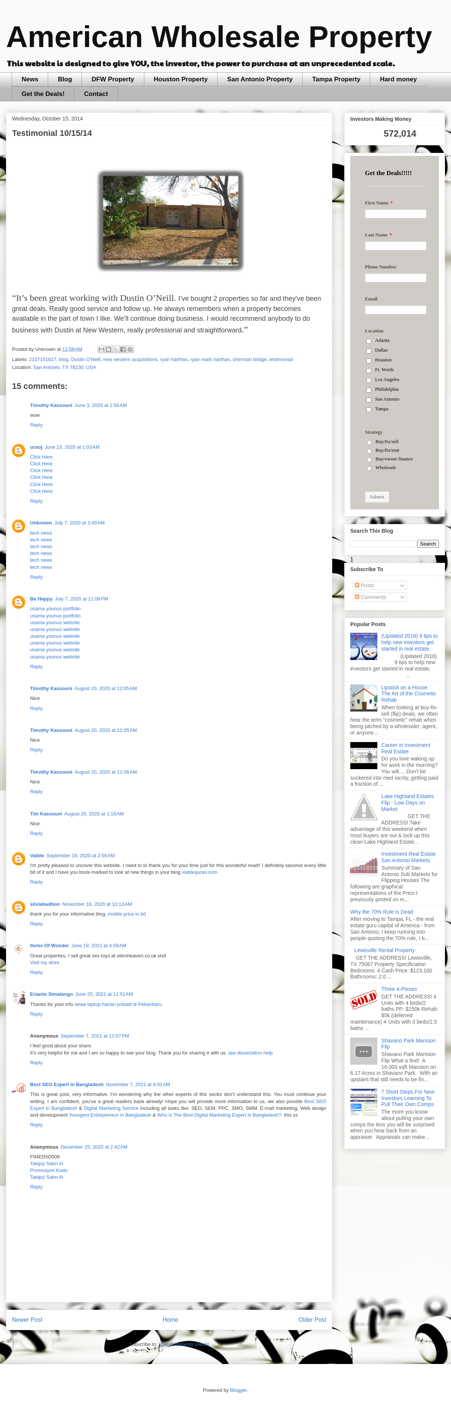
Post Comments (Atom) (184, 1344)
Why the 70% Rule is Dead (381, 912)
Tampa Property (336, 79)
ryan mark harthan (210, 359)
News (30, 79)
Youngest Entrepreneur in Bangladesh (110, 1115)
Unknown (41, 523)
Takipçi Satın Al (46, 1163)
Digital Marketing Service (111, 1108)
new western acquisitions (130, 359)
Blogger (238, 1390)
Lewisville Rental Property (384, 950)
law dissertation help (251, 1053)
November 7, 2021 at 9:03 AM (138, 1084)
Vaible (37, 855)
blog (63, 359)
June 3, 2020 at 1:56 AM (100, 405)
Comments (370, 597)
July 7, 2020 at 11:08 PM (81, 599)
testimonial (281, 359)
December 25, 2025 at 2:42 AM (94, 1147)
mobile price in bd (127, 914)
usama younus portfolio (55, 608)
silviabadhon (45, 904)
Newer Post (27, 1320)
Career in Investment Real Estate (405, 748)
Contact (96, 94)
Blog (65, 79)
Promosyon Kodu (49, 1170)
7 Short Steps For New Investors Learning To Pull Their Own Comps (408, 1098)
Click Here (41, 457)
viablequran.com (199, 872)
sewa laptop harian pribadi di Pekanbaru (118, 1004)
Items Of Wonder (49, 945)
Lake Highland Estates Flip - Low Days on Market (407, 802)
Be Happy (41, 599)
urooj (36, 447)
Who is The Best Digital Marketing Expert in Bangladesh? (219, 1115)
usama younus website (55, 622)
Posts (364, 585)
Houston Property (181, 79)
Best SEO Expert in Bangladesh (67, 1084)
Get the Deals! (43, 94)
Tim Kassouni (46, 814)
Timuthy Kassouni (51, 405)
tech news (41, 533)
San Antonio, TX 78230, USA (64, 367)
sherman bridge (249, 359)
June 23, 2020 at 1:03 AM (72, 447)
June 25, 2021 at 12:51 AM (104, 994)
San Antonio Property (260, 79)
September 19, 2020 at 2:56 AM (81, 855)
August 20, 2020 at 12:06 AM (105, 772)
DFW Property (113, 79)
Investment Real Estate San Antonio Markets (408, 857)
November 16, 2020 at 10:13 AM (97, 904)
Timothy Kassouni (51, 688)
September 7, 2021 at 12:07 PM (95, 1036)
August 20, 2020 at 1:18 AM (94, 814)
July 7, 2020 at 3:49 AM (79, 523)
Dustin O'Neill (85, 359)
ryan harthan (174, 359)
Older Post (312, 1320)
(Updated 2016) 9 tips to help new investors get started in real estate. (409, 642)
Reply (36, 425)
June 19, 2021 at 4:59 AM (98, 945)
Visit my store (44, 962)
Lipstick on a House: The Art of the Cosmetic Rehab (408, 693)
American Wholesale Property (219, 36)
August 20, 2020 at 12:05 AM (105, 688)
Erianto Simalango (51, 994)
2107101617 (42, 359)
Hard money (398, 79)
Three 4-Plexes (399, 989)
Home (171, 1320)
